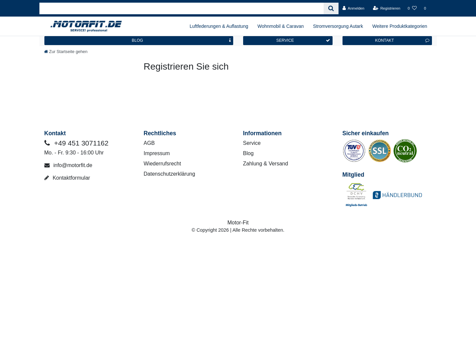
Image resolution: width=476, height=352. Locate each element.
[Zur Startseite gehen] (66, 51)
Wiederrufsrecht (162, 163)
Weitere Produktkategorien (399, 26)
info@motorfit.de (68, 165)
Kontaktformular (67, 178)
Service (252, 143)
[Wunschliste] (412, 8)
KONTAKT (402, 40)
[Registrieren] (386, 8)
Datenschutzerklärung (169, 174)
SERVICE (303, 40)
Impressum (157, 153)
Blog (248, 153)
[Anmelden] (353, 8)
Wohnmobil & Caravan (280, 26)
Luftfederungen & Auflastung (219, 26)
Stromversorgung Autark (338, 26)
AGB (149, 143)
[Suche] (331, 8)
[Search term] (181, 8)
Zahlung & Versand (265, 163)
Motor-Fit (238, 222)
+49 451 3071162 (76, 143)
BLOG (181, 40)
